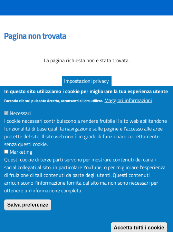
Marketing (21, 159)
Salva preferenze (27, 212)
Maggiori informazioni (128, 107)
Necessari (20, 120)
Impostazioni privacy (86, 88)
